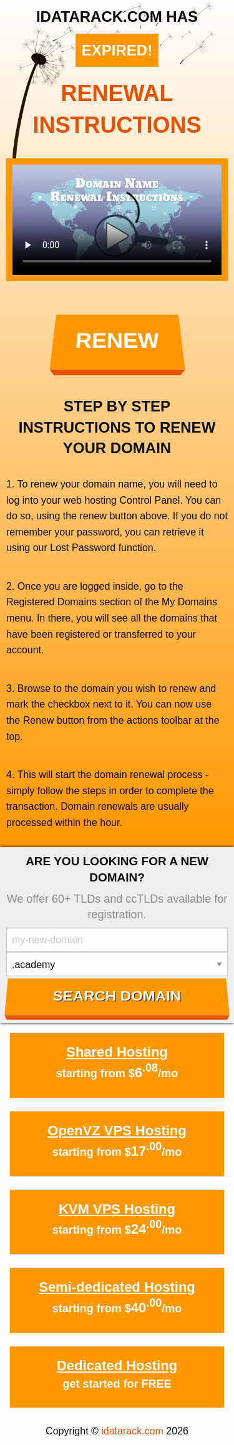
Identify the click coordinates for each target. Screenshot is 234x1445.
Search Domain (117, 996)
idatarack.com (132, 1431)
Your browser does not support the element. (117, 219)
